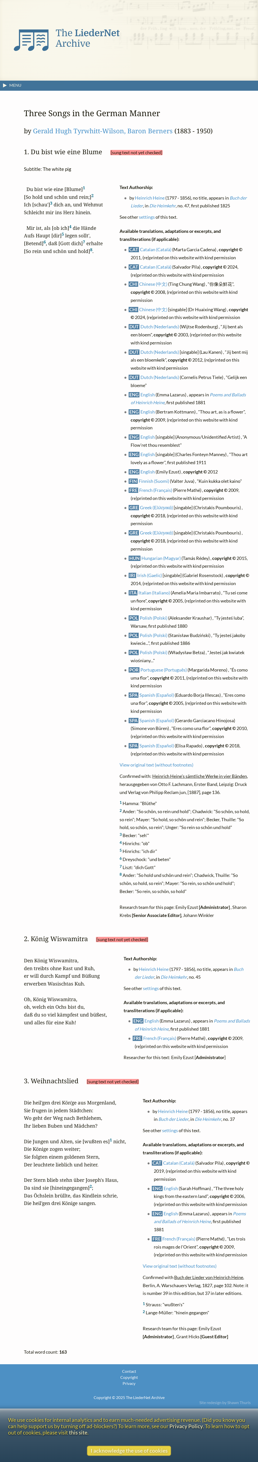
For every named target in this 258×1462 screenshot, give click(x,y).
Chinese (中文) (153, 284)
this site (78, 1432)
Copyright (129, 1377)
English (148, 394)
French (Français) (155, 490)
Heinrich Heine (150, 198)
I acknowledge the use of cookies (129, 1450)
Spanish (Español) (157, 695)
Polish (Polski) (154, 618)
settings (147, 217)
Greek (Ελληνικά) (156, 507)
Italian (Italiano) (154, 592)
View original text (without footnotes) (156, 765)
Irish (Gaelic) (149, 575)
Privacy (129, 1383)
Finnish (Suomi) (154, 481)
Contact (129, 1371)
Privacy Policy (186, 1426)
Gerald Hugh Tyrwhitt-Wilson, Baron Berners (103, 130)
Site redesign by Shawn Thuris (225, 1402)
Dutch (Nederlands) (160, 326)
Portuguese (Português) (164, 670)
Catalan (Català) (156, 249)
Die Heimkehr (162, 205)
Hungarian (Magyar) (161, 558)
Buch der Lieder (173, 1119)
